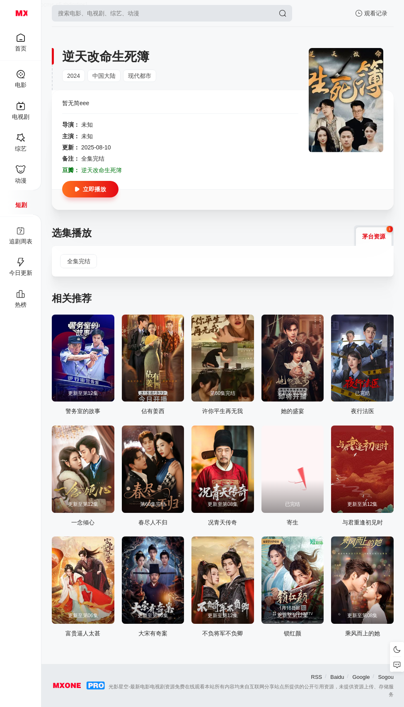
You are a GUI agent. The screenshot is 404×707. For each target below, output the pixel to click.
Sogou (386, 677)
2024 (73, 75)
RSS (316, 677)
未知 (87, 124)
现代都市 (139, 75)
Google (361, 677)
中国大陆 (104, 75)
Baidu (337, 677)
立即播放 (90, 189)
